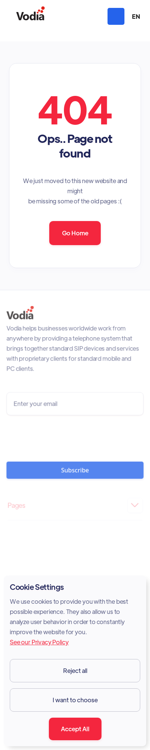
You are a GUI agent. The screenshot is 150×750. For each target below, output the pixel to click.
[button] (116, 16)
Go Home (75, 233)
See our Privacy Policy (39, 642)
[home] (30, 16)
